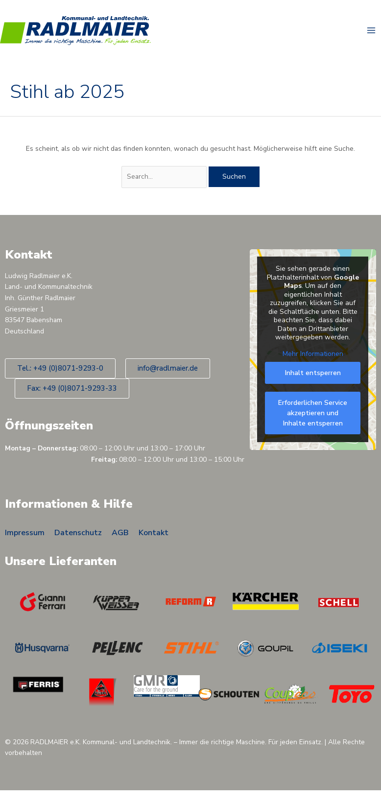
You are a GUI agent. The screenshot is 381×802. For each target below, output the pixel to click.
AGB (120, 534)
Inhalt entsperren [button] (313, 374)
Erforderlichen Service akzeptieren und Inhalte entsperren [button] (312, 414)
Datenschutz (78, 534)
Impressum (25, 534)
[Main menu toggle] (371, 31)
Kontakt (153, 534)
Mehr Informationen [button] (313, 355)
